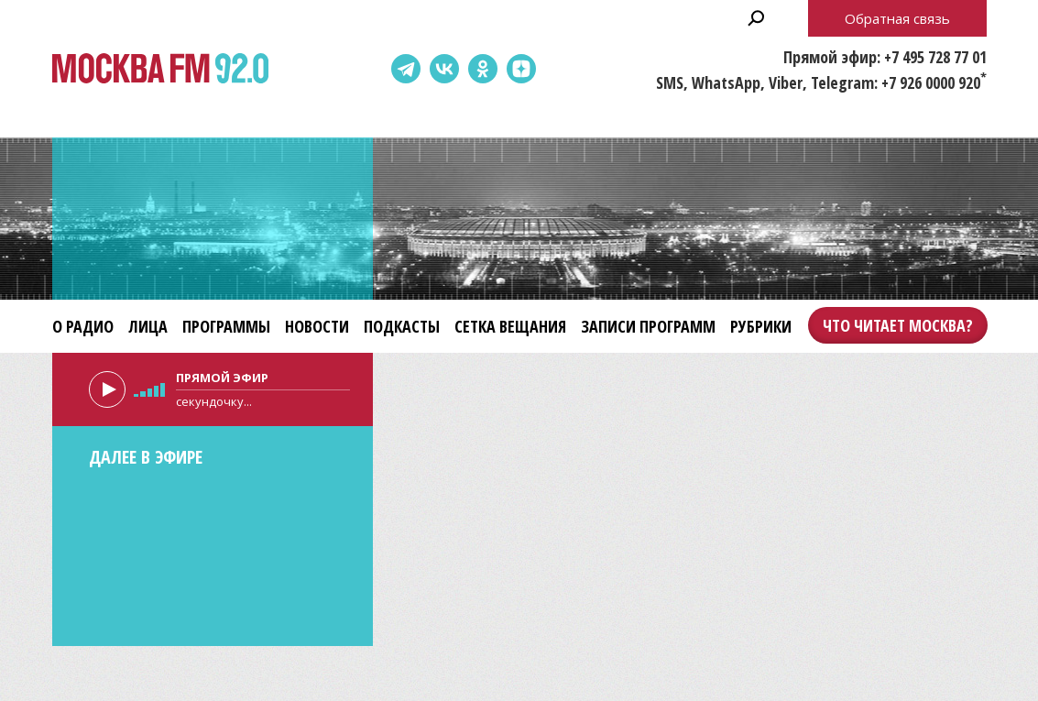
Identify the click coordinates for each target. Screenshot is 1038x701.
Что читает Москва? (898, 325)
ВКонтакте (444, 68)
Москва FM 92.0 (160, 69)
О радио (83, 326)
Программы (226, 326)
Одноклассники (482, 68)
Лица (148, 326)
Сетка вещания (510, 326)
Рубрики (761, 326)
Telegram (406, 68)
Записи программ (648, 326)
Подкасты (402, 326)
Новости (317, 326)
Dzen (521, 68)
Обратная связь (897, 18)
